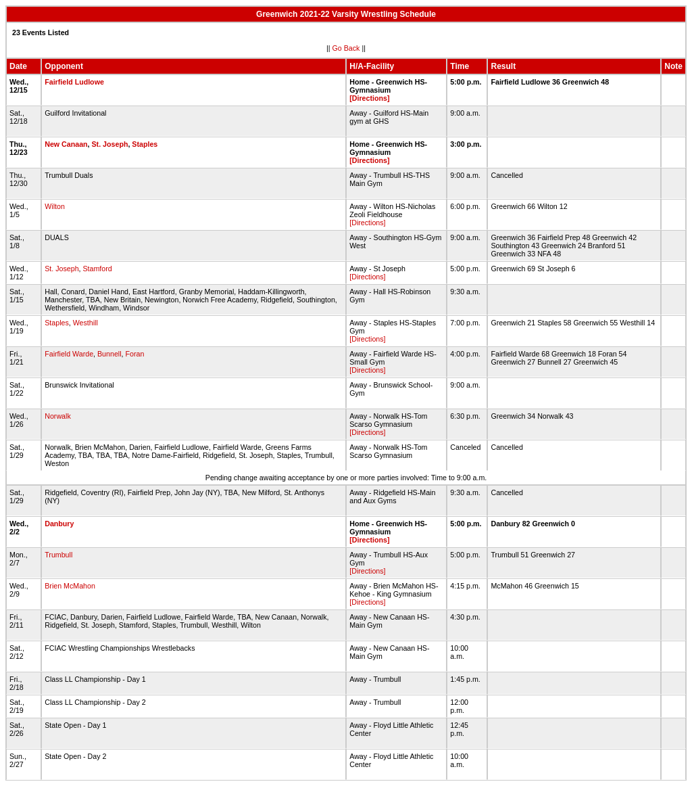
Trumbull (58, 555)
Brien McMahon (70, 586)
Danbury (59, 523)
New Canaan (66, 144)
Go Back (346, 48)
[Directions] (369, 98)
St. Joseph (110, 144)
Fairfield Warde (69, 354)
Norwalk (58, 416)
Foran (134, 354)
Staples (144, 144)
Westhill (85, 323)
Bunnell (109, 354)
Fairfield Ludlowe (74, 82)
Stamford (97, 268)
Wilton (55, 206)
